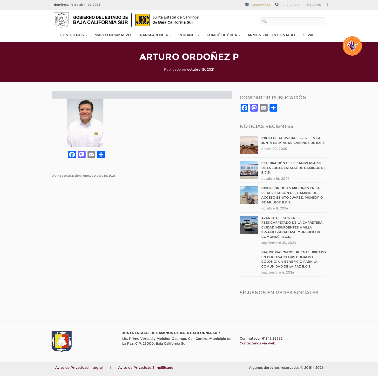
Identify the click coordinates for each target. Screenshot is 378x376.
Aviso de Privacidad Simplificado (145, 367)
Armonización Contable (272, 35)
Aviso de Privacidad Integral (79, 367)
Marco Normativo (112, 35)
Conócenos (73, 35)
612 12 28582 (287, 5)
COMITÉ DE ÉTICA (223, 35)
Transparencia (154, 35)
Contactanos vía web (257, 343)
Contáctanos (257, 5)
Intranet (188, 35)
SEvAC (310, 35)
